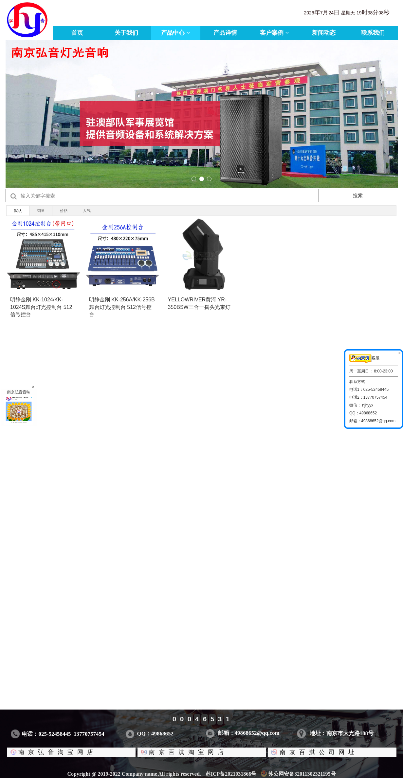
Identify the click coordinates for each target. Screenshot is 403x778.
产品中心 (175, 32)
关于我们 (126, 32)
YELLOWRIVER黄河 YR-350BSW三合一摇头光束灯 (199, 303)
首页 (77, 32)
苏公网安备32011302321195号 (298, 774)
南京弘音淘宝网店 (49, 752)
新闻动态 (324, 32)
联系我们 (373, 32)
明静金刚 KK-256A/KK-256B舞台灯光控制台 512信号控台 (122, 307)
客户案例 (274, 32)
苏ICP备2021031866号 (234, 774)
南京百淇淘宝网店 (180, 752)
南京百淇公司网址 (310, 752)
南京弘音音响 (18, 407)
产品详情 (225, 32)
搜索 (358, 195)
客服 (364, 359)
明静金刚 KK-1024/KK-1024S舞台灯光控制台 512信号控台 (41, 307)
